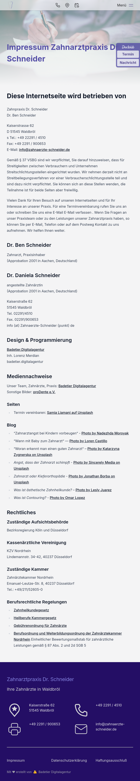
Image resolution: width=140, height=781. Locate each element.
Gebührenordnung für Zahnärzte (40, 625)
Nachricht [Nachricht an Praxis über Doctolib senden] (128, 62)
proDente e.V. (44, 392)
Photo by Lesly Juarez (94, 490)
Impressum (16, 760)
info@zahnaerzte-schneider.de (44, 149)
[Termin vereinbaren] (76, 5)
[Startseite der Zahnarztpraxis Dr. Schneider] (11, 5)
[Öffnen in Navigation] (67, 5)
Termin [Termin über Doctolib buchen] (128, 54)
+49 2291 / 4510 (109, 705)
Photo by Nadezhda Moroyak (105, 433)
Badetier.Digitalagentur (25, 349)
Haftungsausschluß (111, 760)
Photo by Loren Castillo (88, 441)
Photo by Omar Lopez (67, 498)
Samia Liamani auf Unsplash (70, 412)
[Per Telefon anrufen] (58, 5)
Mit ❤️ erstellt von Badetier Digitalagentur (39, 772)
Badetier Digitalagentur (77, 386)
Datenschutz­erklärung (69, 760)
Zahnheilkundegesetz (31, 610)
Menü (125, 5)
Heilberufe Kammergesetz (35, 618)
